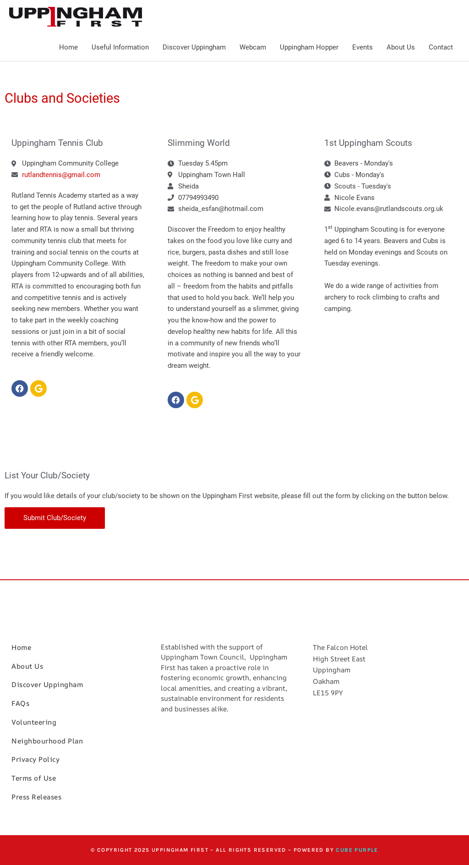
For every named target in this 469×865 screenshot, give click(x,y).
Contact (441, 47)
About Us (401, 47)
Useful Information (120, 47)
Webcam (253, 47)
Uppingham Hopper (309, 47)
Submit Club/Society (54, 518)
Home (68, 47)
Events (362, 47)
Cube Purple (357, 850)
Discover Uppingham (194, 47)
